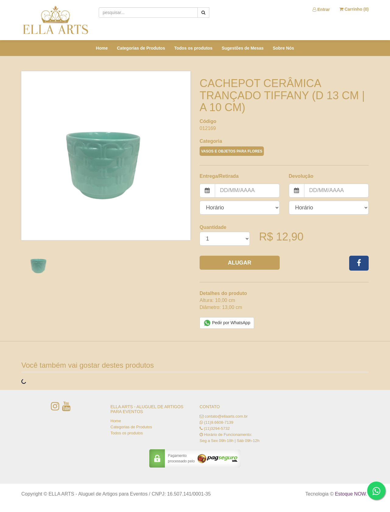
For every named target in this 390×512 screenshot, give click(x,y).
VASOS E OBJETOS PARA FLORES (231, 151)
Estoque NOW (350, 493)
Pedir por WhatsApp (227, 323)
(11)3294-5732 (217, 428)
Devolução (301, 176)
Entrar (321, 9)
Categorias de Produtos (141, 48)
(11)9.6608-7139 (218, 422)
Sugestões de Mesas (243, 48)
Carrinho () (354, 9)
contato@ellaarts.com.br (226, 416)
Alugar (239, 263)
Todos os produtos (193, 48)
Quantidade (213, 227)
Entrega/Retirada (219, 176)
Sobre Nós (283, 48)
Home (102, 48)
